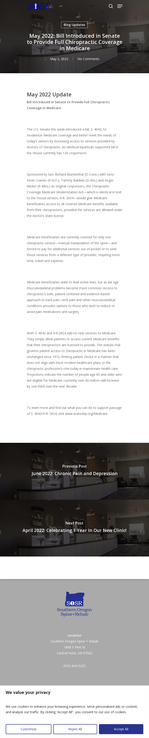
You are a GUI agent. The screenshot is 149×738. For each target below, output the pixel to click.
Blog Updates (74, 25)
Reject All (75, 729)
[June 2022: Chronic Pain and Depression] (74, 471)
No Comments (88, 59)
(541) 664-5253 (74, 666)
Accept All (121, 729)
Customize (28, 729)
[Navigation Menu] (119, 6)
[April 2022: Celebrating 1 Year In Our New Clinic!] (74, 528)
